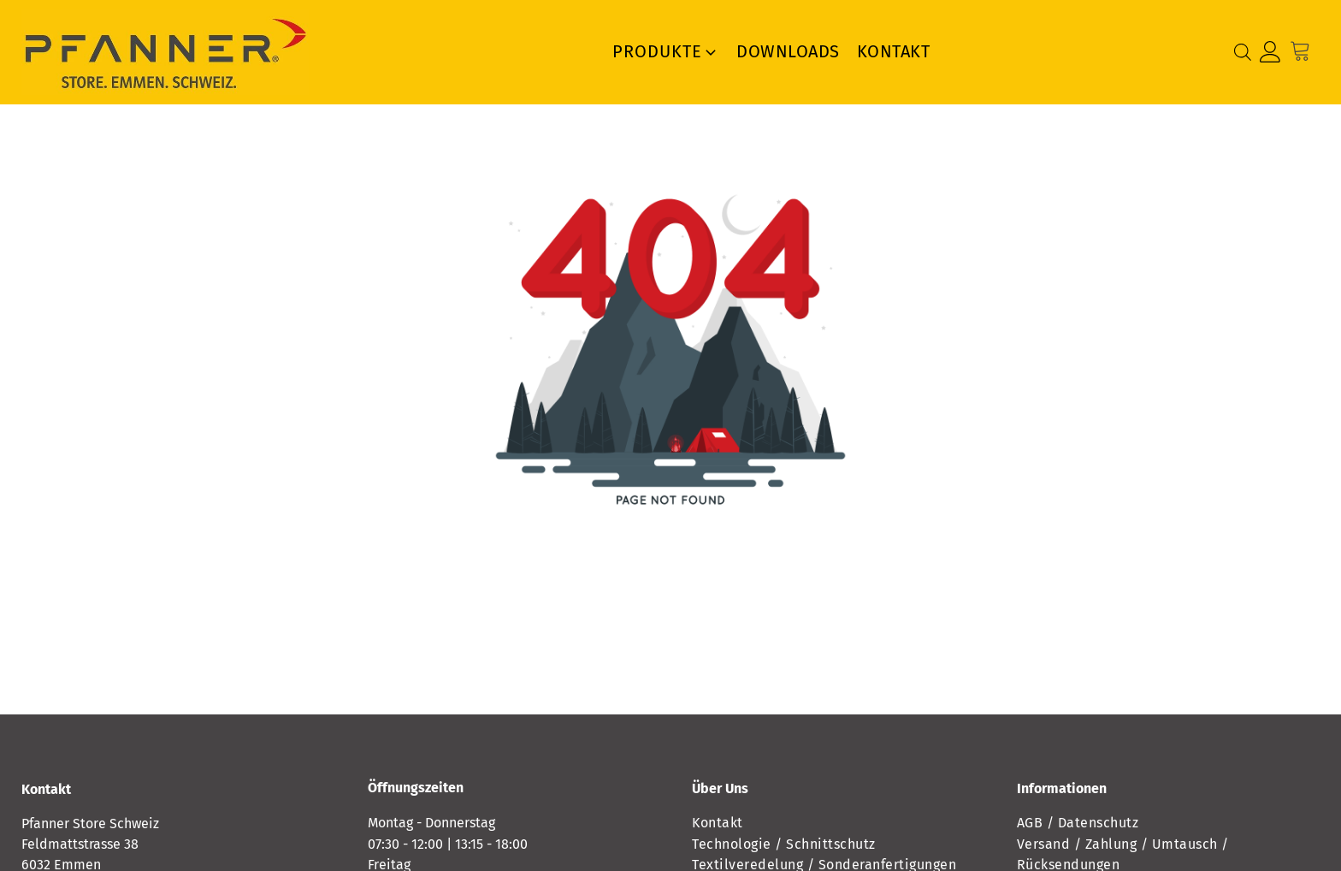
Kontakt (893, 51)
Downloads (788, 51)
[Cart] (1305, 51)
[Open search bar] (1242, 52)
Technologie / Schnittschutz (784, 844)
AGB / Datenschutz (1078, 823)
